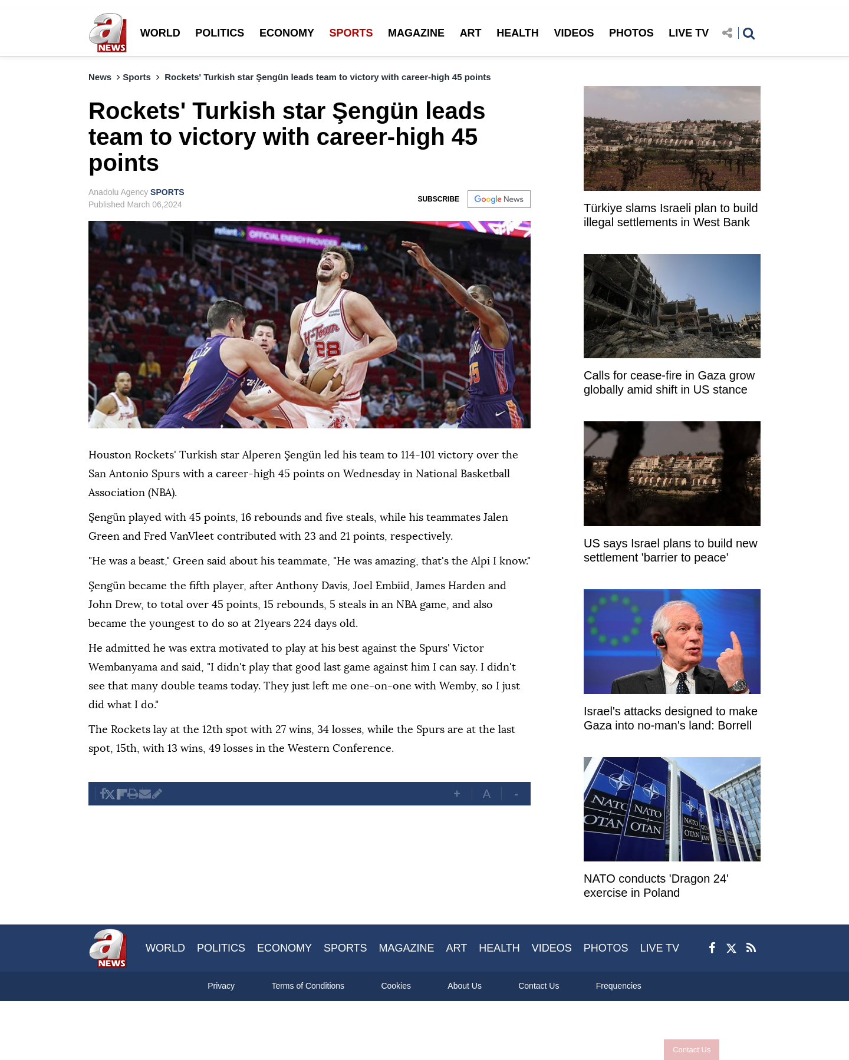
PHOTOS (631, 33)
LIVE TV (689, 33)
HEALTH (517, 33)
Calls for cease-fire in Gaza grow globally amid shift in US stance (669, 382)
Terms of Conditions (307, 985)
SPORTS (351, 33)
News (99, 77)
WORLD (160, 33)
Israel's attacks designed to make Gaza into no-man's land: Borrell (671, 718)
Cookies (396, 985)
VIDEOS (574, 33)
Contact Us (691, 1049)
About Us (464, 985)
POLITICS (219, 33)
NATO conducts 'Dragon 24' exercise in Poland (656, 885)
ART (471, 33)
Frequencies (618, 985)
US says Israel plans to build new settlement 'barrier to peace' (671, 550)
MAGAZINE (416, 33)
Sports (137, 77)
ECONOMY (286, 33)
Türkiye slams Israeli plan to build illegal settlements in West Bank (671, 215)
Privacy (221, 985)
